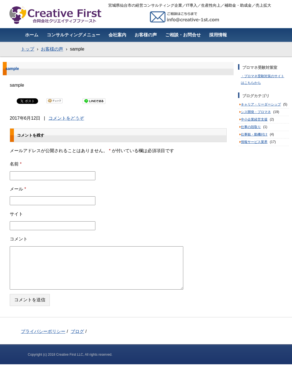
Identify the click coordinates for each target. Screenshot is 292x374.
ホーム (31, 34)
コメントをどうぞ (66, 118)
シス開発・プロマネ (256, 112)
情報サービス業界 (254, 142)
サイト (16, 214)
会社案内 (117, 34)
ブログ (77, 331)
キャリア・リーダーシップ (261, 104)
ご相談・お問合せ (183, 34)
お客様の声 (146, 34)
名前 (16, 164)
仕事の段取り (251, 127)
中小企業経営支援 (254, 119)
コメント (19, 239)
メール (18, 189)
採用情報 (218, 34)
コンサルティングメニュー (73, 34)
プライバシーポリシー (43, 331)
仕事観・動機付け (254, 134)
